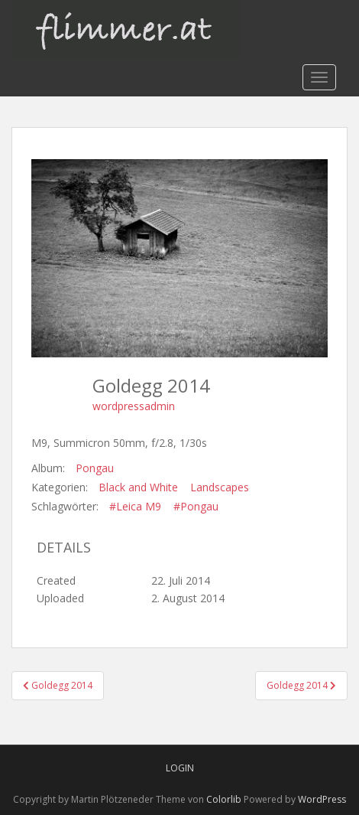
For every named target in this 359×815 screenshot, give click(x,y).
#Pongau (195, 506)
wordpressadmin (133, 406)
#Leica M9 (135, 506)
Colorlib (223, 799)
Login (180, 767)
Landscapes (219, 487)
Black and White (138, 487)
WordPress (322, 799)
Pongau (95, 468)
